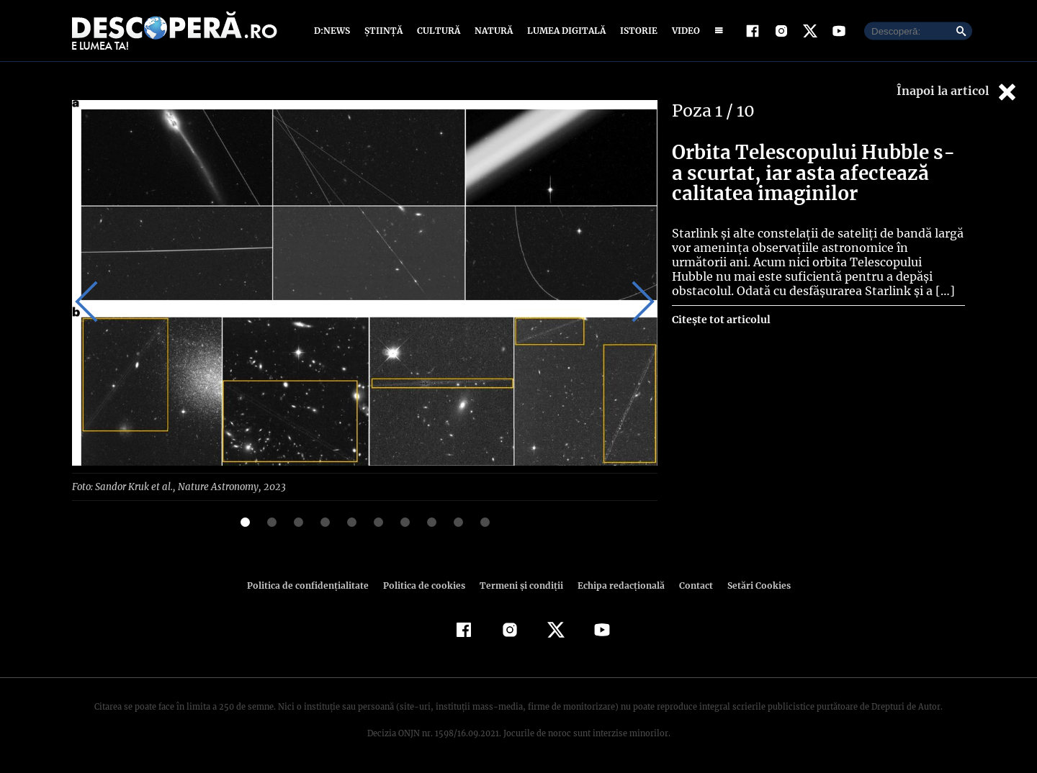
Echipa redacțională (616, 584)
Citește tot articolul (720, 319)
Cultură (438, 30)
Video (683, 30)
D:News (334, 30)
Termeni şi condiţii (519, 584)
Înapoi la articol (957, 91)
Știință (384, 30)
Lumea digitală (564, 30)
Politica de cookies (425, 584)
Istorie (636, 30)
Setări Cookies (751, 584)
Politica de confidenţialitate (314, 584)
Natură (492, 30)
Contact (689, 584)
